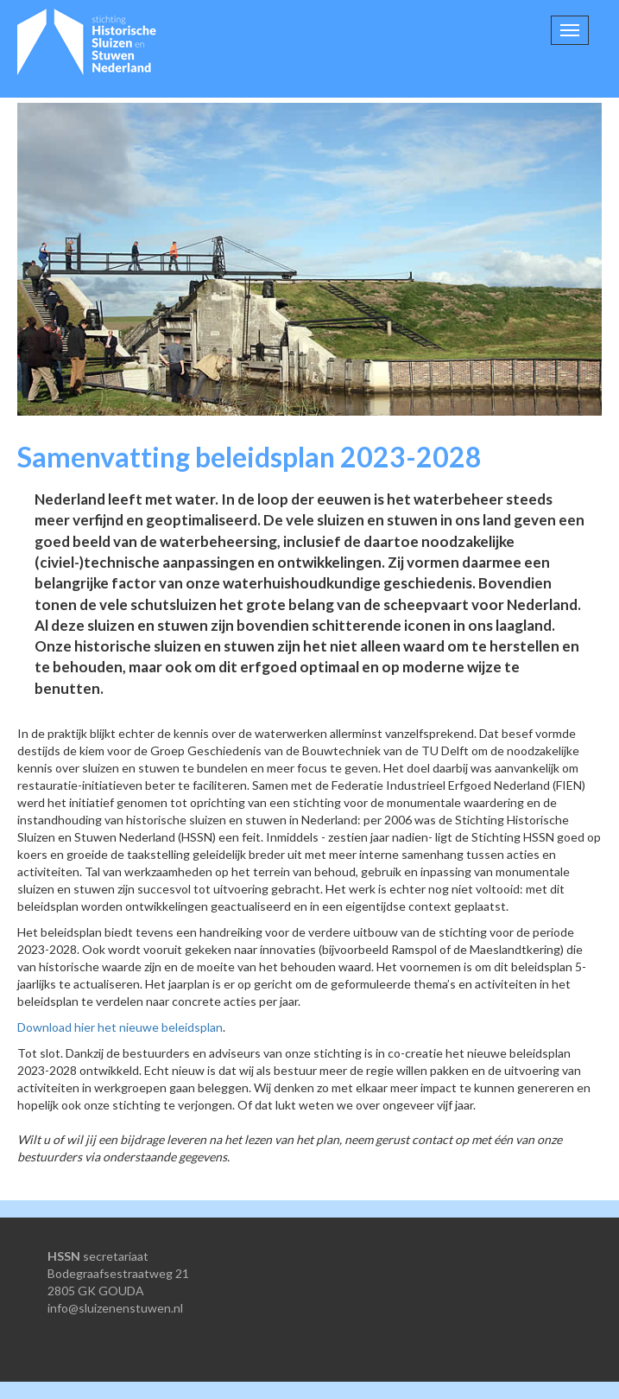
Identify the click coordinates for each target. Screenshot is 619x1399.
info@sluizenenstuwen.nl (115, 1307)
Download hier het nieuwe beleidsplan (120, 1027)
